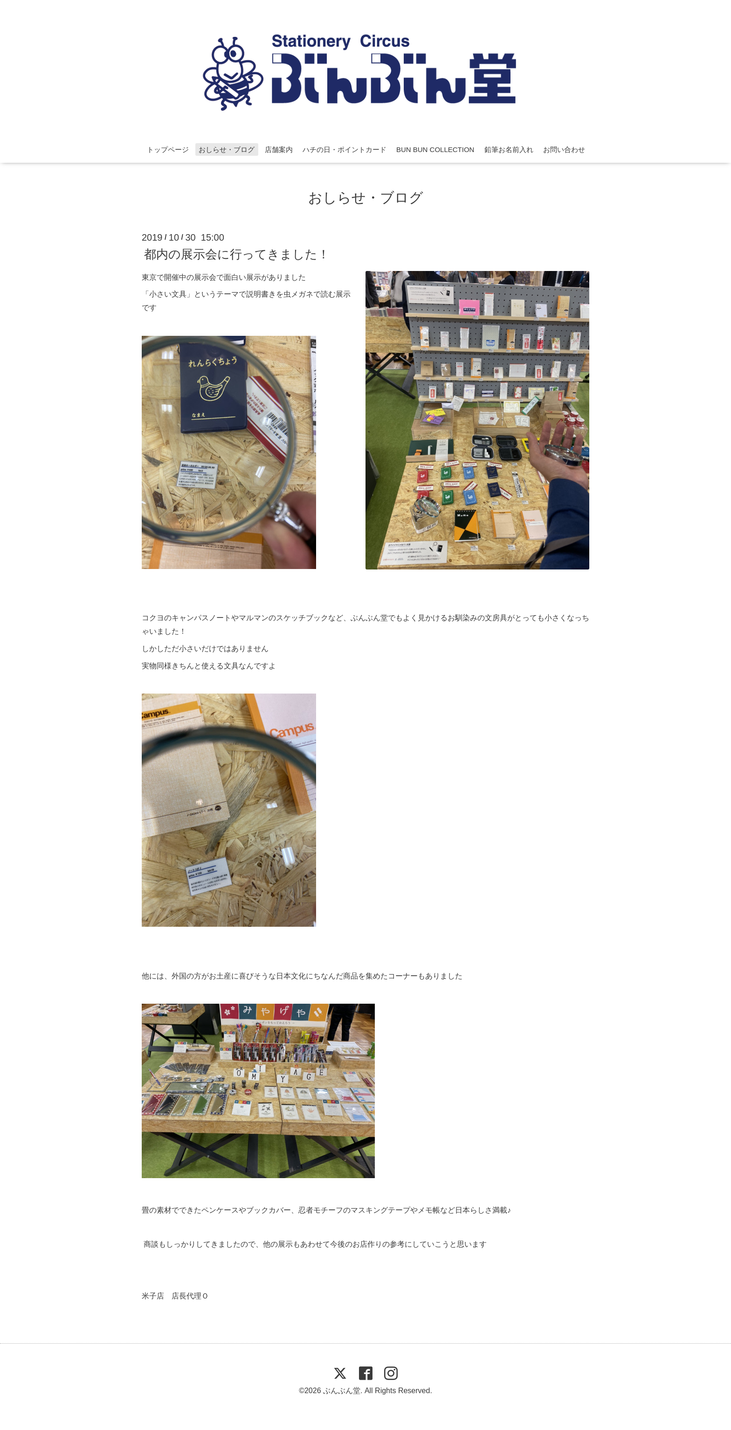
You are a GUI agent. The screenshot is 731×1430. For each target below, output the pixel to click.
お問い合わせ (564, 149)
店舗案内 (279, 149)
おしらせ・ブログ (227, 149)
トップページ (168, 149)
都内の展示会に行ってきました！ (237, 254)
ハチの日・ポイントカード (344, 149)
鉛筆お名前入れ (508, 149)
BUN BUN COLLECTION (435, 149)
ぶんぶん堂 (341, 1391)
